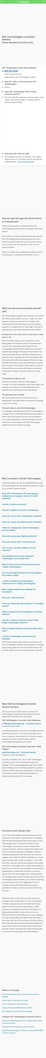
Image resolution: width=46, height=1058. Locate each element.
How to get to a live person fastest (15, 1000)
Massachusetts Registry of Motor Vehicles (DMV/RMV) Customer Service (22, 1031)
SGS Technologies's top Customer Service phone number (20, 995)
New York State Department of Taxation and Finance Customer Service (22, 1021)
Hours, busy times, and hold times (15, 1004)
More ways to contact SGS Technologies (17, 1011)
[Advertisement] (23, 127)
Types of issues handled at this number (17, 1008)
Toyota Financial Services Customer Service (18, 1027)
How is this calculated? (25, 162)
